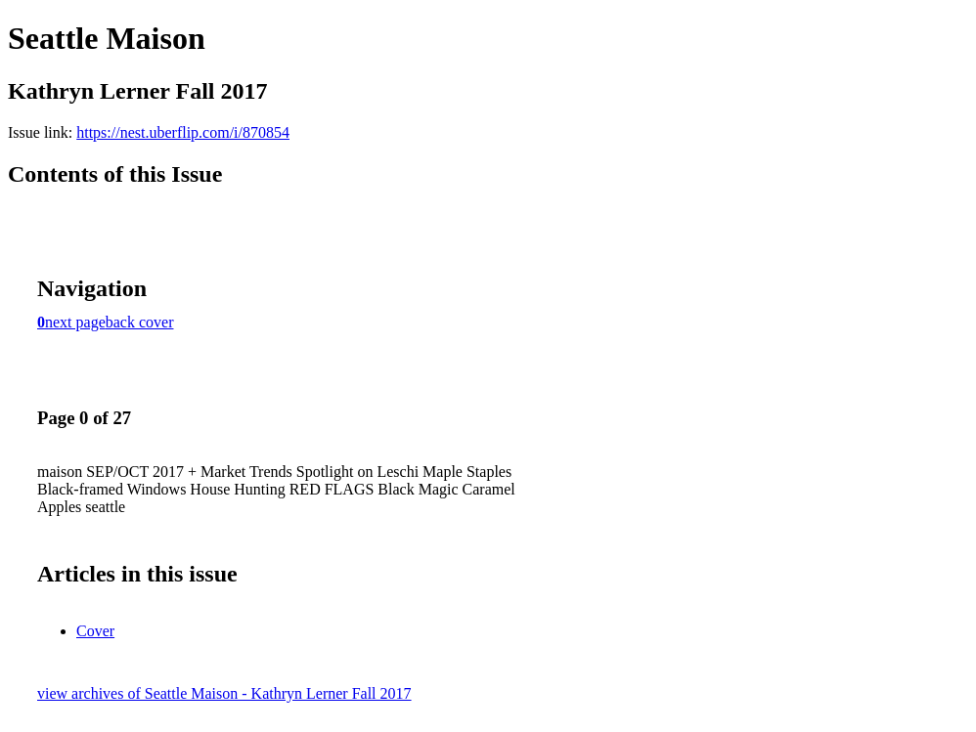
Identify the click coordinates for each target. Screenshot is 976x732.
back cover (140, 322)
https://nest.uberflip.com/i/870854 (182, 132)
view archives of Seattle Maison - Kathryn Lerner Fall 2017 (224, 693)
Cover (95, 631)
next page (75, 322)
